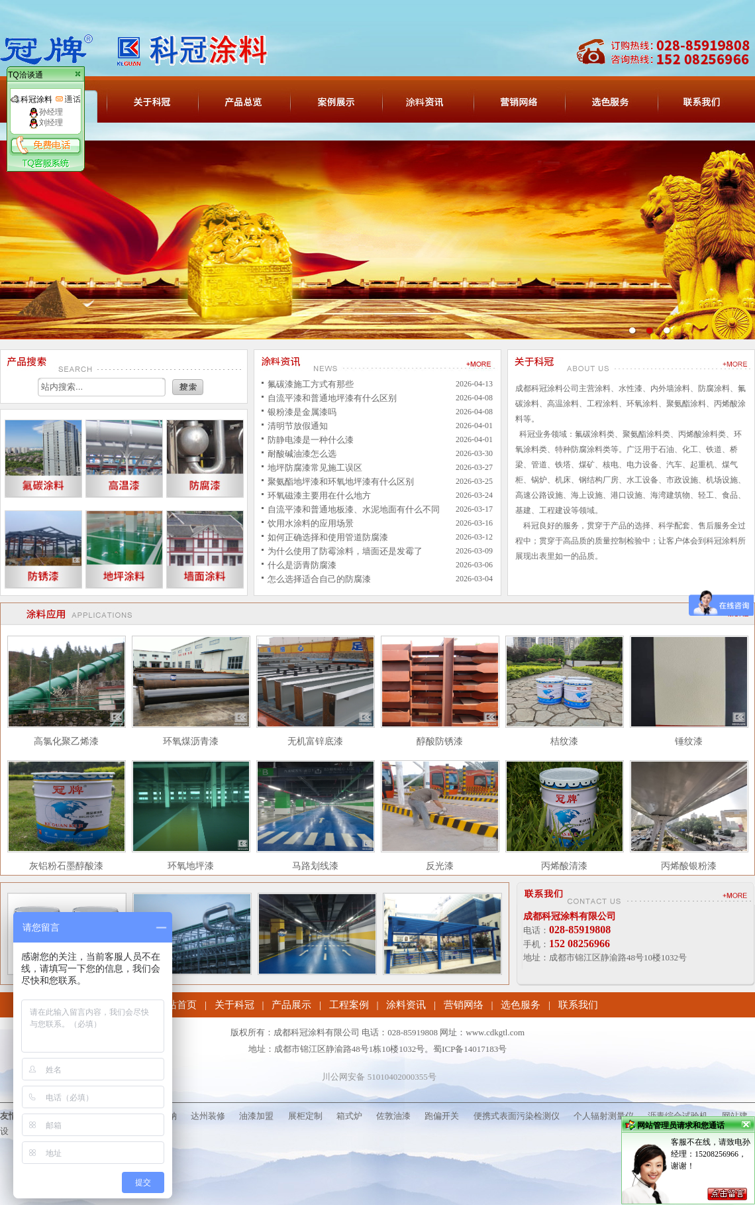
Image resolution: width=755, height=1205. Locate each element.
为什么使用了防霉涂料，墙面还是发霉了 (345, 551)
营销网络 (463, 1005)
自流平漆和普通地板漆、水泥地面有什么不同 (354, 509)
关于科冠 (234, 1005)
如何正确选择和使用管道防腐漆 (328, 537)
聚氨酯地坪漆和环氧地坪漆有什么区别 (341, 482)
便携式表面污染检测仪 (517, 1116)
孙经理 (45, 112)
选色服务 (520, 1005)
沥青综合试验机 (678, 1116)
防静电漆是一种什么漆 (311, 440)
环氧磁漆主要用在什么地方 (319, 495)
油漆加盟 (256, 1116)
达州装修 (208, 1116)
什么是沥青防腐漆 (302, 565)
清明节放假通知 (298, 426)
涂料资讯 (406, 1005)
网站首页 (177, 1005)
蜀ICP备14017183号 (470, 1049)
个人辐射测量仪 (604, 1116)
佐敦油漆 (393, 1116)
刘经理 (45, 122)
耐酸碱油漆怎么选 (302, 454)
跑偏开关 (442, 1116)
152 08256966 (579, 943)
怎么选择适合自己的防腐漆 (319, 579)
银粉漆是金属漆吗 (302, 412)
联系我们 (578, 1005)
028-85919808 (580, 929)
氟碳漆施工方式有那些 (311, 384)
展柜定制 (305, 1116)
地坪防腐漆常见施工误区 (315, 468)
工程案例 (349, 1005)
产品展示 (291, 1005)
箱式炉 (349, 1116)
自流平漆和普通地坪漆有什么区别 (332, 398)
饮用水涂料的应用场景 (311, 523)
